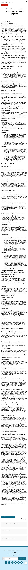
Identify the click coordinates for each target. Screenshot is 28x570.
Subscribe (21, 558)
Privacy (13, 555)
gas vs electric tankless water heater (8, 516)
